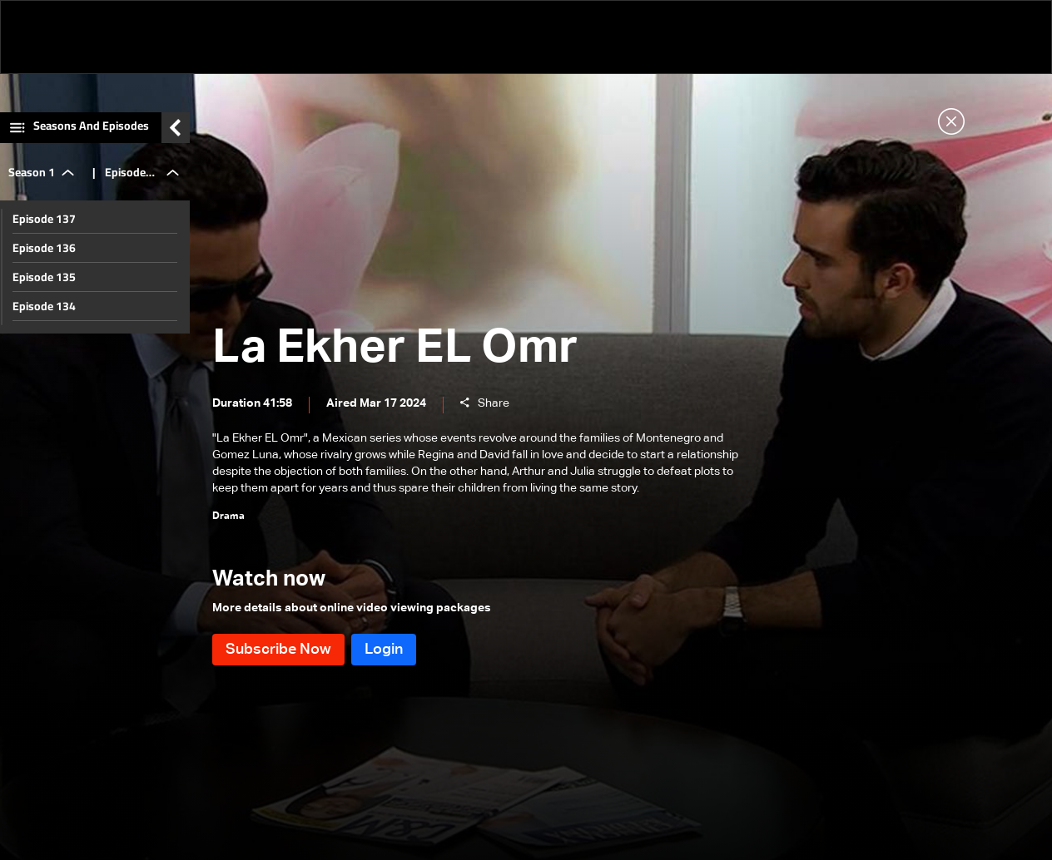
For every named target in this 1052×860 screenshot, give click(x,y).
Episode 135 (44, 277)
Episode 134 (44, 306)
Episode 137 (44, 219)
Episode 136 (44, 248)
